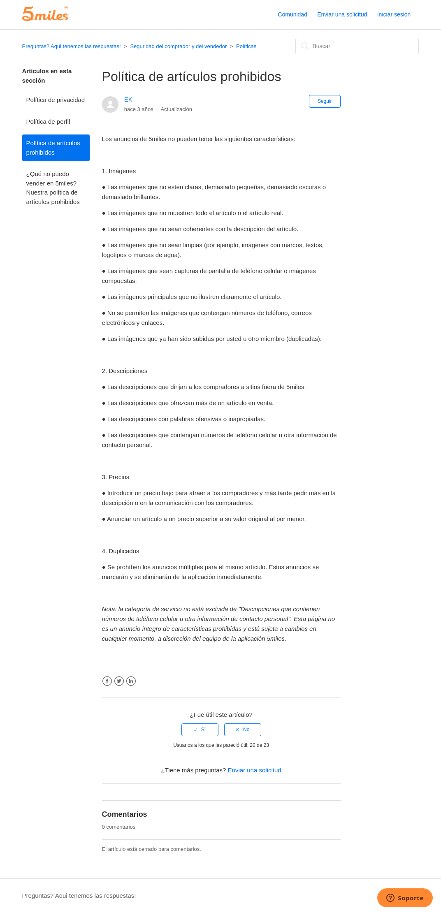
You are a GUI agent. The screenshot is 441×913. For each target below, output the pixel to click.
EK (128, 99)
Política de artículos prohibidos (53, 147)
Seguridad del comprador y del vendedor (178, 46)
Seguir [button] (325, 101)
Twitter (119, 681)
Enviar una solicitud (342, 14)
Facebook (107, 681)
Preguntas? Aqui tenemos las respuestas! (71, 46)
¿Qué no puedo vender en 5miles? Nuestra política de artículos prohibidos (53, 187)
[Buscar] (357, 46)
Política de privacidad (55, 99)
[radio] (199, 729)
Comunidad (292, 14)
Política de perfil (48, 121)
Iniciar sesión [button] (394, 14)
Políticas (246, 46)
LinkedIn (131, 681)
